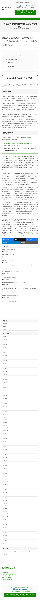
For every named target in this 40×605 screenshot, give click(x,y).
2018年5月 (5, 500)
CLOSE (20, 55)
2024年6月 (5, 379)
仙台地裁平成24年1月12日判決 (13, 59)
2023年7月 (5, 401)
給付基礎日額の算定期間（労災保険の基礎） (11, 301)
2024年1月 (5, 387)
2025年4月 (5, 355)
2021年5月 (5, 447)
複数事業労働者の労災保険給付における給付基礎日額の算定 (15, 282)
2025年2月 (5, 361)
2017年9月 (5, 522)
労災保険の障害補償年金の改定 (9, 277)
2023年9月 (5, 396)
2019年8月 (5, 460)
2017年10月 (5, 519)
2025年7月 (5, 347)
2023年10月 (5, 393)
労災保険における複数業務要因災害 (10, 295)
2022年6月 (5, 417)
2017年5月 (5, 533)
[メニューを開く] (1, 19)
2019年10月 (5, 455)
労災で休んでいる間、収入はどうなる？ (11, 260)
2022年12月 (5, 409)
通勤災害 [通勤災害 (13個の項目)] (5, 555)
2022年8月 (5, 412)
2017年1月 (5, 543)
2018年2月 (5, 508)
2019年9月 (5, 457)
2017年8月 (5, 525)
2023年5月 (5, 404)
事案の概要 (9, 63)
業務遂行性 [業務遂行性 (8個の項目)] (12, 553)
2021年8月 (5, 439)
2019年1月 (5, 479)
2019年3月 (5, 473)
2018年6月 (5, 498)
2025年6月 (5, 350)
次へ (37, 310)
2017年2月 (5, 541)
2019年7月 (5, 463)
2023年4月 (5, 406)
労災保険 (28, 29)
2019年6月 (5, 465)
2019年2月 (5, 476)
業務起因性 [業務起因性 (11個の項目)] (5, 553)
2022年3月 (5, 420)
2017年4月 (5, 535)
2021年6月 (5, 444)
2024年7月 (5, 377)
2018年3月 (5, 506)
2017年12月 (5, 514)
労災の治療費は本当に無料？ (8, 255)
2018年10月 (5, 487)
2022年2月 (5, 422)
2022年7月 (5, 414)
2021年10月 (5, 433)
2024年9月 (5, 371)
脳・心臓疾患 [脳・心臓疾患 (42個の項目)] (33, 553)
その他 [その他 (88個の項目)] (4, 551)
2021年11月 (5, 430)
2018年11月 (5, 484)
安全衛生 (5, 326)
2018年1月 (5, 511)
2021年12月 (5, 428)
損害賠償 (5, 329)
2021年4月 (5, 449)
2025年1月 (5, 363)
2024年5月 (5, 382)
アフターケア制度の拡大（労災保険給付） (11, 271)
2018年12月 (5, 482)
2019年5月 (5, 468)
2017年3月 (5, 538)
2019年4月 (5, 471)
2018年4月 (5, 503)
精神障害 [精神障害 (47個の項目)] (27, 553)
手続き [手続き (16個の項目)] (28, 551)
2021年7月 (5, 441)
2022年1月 (5, 425)
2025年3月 (5, 358)
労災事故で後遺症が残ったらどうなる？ (11, 249)
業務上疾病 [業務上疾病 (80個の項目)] (34, 551)
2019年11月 (5, 452)
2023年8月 (5, 398)
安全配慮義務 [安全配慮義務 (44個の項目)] (22, 551)
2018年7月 (5, 495)
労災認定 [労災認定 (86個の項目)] (15, 551)
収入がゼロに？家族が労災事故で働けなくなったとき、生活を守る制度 (17, 266)
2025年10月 (5, 339)
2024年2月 (5, 385)
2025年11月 (5, 336)
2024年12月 (5, 366)
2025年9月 (5, 342)
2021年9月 (5, 436)
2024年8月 (5, 374)
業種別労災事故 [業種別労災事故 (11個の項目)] (20, 553)
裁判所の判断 (10, 66)
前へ (3, 310)
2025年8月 (5, 344)
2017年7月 (5, 527)
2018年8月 (5, 492)
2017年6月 (5, 530)
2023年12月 (5, 390)
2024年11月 (5, 369)
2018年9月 (5, 490)
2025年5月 (5, 353)
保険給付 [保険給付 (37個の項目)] (10, 551)
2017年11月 (5, 516)
